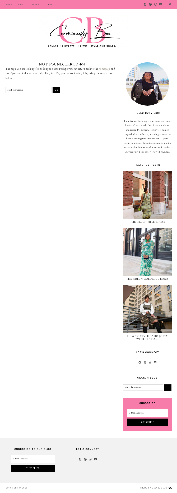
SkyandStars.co (162, 488)
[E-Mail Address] (147, 413)
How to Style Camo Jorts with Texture (147, 337)
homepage (104, 68)
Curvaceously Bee (83, 32)
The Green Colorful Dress (147, 279)
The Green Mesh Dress (147, 222)
